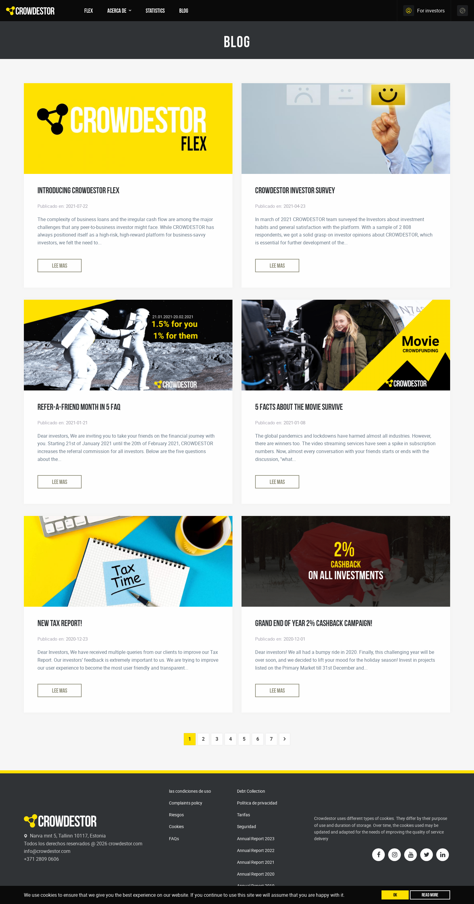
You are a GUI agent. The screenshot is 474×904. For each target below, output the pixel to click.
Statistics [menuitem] (155, 11)
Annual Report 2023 (255, 838)
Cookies (176, 826)
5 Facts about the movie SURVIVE (299, 406)
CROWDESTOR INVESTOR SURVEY (295, 190)
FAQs (174, 838)
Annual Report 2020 (255, 874)
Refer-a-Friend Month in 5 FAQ (78, 406)
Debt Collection (251, 791)
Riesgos (176, 815)
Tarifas (243, 815)
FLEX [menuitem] (88, 11)
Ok (395, 894)
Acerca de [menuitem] (116, 11)
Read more (430, 894)
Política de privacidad (257, 803)
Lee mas (59, 265)
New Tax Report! (59, 623)
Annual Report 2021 (255, 862)
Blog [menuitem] (183, 11)
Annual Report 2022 (255, 850)
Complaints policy (185, 803)
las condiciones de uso (190, 791)
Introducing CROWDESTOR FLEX (78, 190)
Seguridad (246, 826)
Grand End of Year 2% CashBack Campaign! (313, 623)
